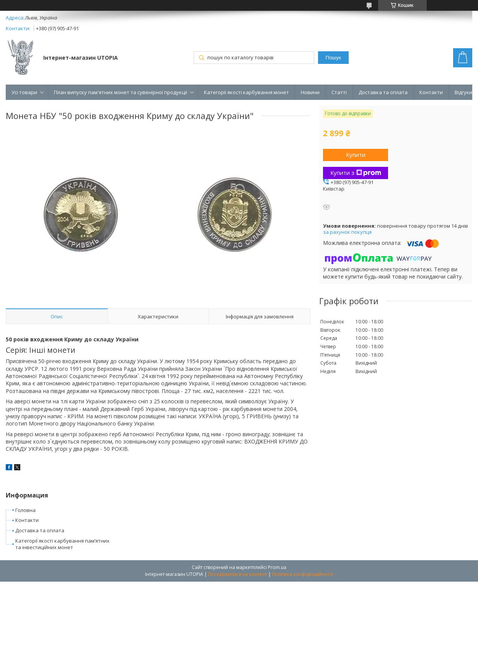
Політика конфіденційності (302, 574)
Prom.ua (277, 567)
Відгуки (463, 92)
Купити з (355, 172)
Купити (355, 154)
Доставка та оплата (383, 92)
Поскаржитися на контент (237, 574)
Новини (310, 92)
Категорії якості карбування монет (246, 92)
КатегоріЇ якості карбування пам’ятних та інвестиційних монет (62, 544)
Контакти (431, 92)
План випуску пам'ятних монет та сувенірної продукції (120, 92)
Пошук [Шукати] (333, 57)
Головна (25, 510)
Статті (339, 92)
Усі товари (24, 92)
